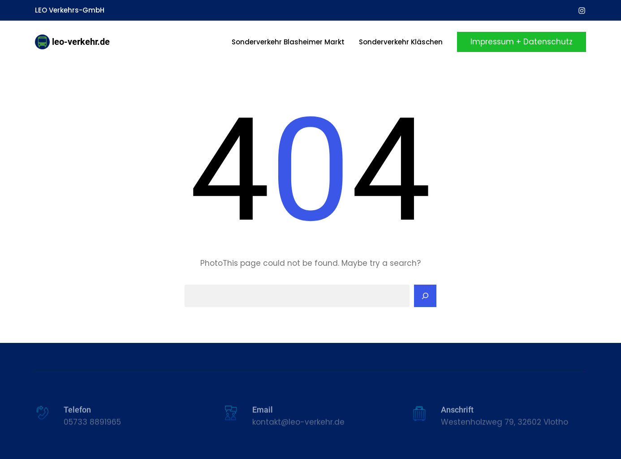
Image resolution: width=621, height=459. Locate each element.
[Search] (425, 296)
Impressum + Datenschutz (521, 41)
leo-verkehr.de (81, 41)
